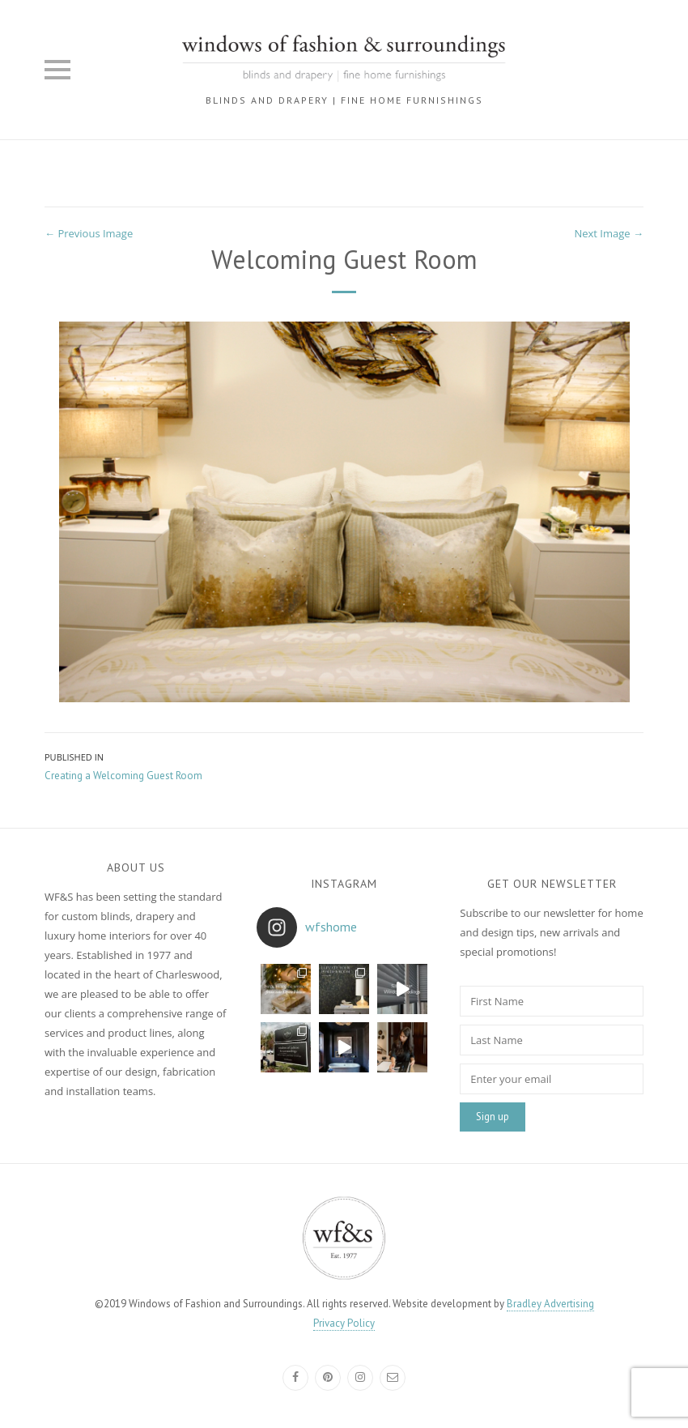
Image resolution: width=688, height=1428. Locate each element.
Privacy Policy (344, 1323)
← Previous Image (89, 233)
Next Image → (608, 233)
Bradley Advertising (550, 1304)
